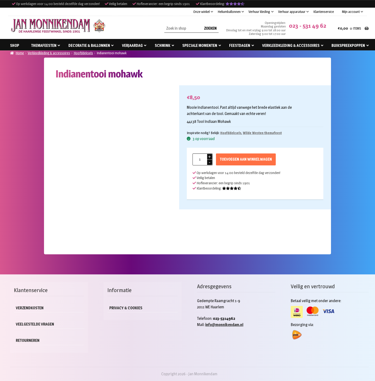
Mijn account (351, 12)
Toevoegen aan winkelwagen (246, 159)
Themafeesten (43, 45)
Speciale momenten (199, 45)
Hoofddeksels (83, 53)
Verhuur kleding (259, 12)
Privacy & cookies (125, 308)
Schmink (162, 45)
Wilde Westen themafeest (262, 133)
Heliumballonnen (229, 12)
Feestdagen (239, 45)
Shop (14, 45)
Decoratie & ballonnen (89, 45)
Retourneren (27, 340)
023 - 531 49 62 (307, 25)
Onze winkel (201, 12)
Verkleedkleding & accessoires (291, 45)
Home (20, 53)
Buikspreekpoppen (348, 45)
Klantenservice (323, 12)
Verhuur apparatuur (291, 12)
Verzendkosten (30, 308)
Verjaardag (132, 45)
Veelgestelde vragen (35, 324)
